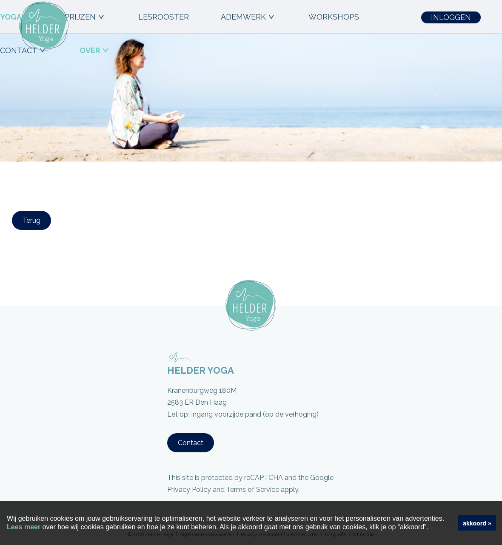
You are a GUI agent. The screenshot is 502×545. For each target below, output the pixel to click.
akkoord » (477, 523)
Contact (190, 443)
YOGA (16, 17)
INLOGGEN (451, 17)
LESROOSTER (163, 16)
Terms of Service (252, 489)
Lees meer (23, 527)
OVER (95, 50)
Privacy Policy (189, 489)
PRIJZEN (85, 17)
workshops (333, 16)
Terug (31, 220)
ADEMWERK (249, 17)
